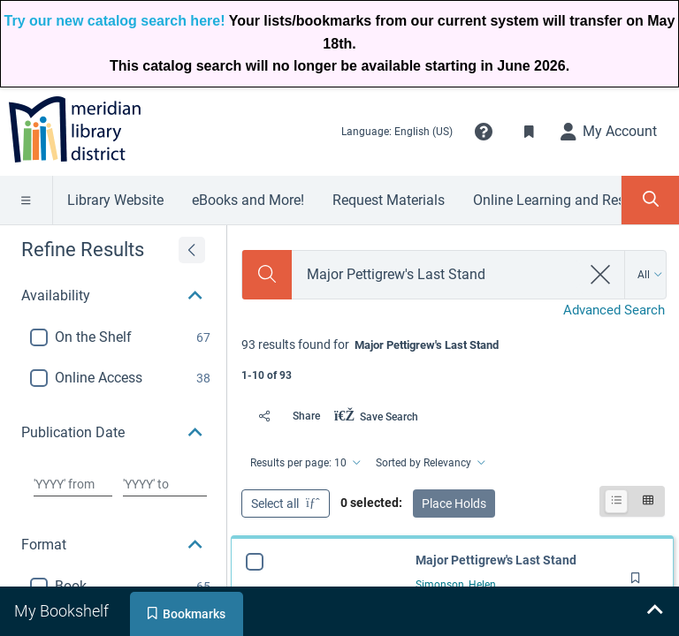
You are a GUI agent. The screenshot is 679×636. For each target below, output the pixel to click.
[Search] (267, 275)
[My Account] (609, 132)
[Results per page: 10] (304, 463)
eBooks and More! (248, 200)
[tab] (63, 611)
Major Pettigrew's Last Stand (496, 560)
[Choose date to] (165, 484)
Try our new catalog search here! (114, 20)
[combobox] (436, 274)
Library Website (115, 200)
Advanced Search (614, 310)
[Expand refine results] (192, 250)
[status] (453, 358)
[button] (484, 132)
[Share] (284, 416)
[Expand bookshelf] (654, 611)
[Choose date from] (73, 484)
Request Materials (388, 200)
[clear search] (601, 274)
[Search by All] (650, 275)
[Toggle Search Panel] (650, 200)
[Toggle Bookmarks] (529, 132)
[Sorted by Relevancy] (429, 463)
